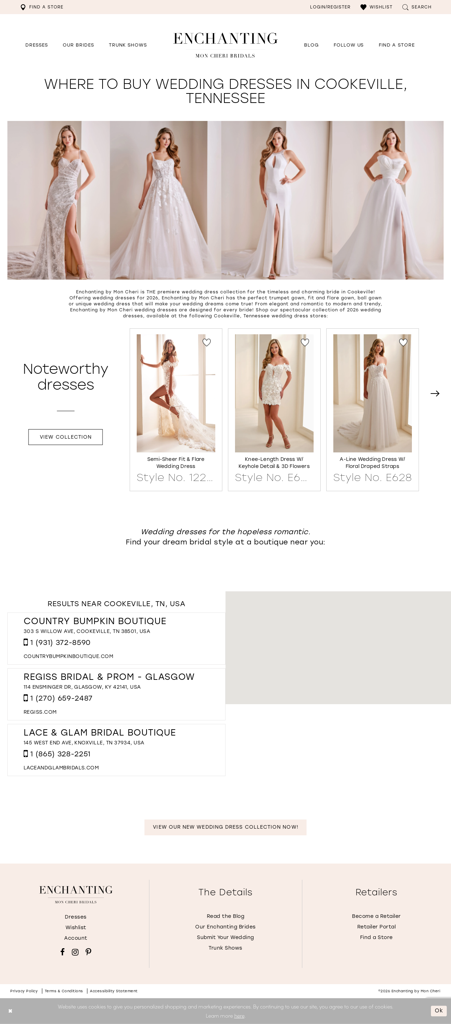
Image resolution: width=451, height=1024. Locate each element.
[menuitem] (41, 7)
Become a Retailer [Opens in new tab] (376, 916)
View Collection (66, 437)
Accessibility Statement (114, 991)
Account (75, 938)
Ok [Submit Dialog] (439, 1011)
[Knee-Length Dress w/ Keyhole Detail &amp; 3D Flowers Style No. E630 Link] (274, 408)
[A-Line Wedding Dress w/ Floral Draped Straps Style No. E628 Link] (372, 408)
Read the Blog (226, 916)
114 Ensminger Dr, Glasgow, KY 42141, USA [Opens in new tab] (82, 687)
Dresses (76, 917)
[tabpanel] (176, 409)
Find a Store (376, 937)
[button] (376, 7)
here (239, 1015)
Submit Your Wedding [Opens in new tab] (225, 937)
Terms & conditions (64, 991)
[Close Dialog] (10, 1011)
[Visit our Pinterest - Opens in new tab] (88, 952)
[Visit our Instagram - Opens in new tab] (75, 952)
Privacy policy (24, 991)
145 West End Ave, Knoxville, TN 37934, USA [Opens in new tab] (84, 743)
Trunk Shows (225, 948)
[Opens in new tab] (348, 45)
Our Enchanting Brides (225, 927)
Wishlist (76, 928)
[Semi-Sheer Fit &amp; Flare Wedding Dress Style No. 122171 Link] (176, 408)
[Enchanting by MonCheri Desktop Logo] (225, 45)
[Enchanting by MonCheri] (76, 894)
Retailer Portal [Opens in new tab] (376, 927)
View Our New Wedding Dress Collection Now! (225, 827)
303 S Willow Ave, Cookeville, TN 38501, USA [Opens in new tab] (87, 631)
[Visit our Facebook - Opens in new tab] (62, 952)
